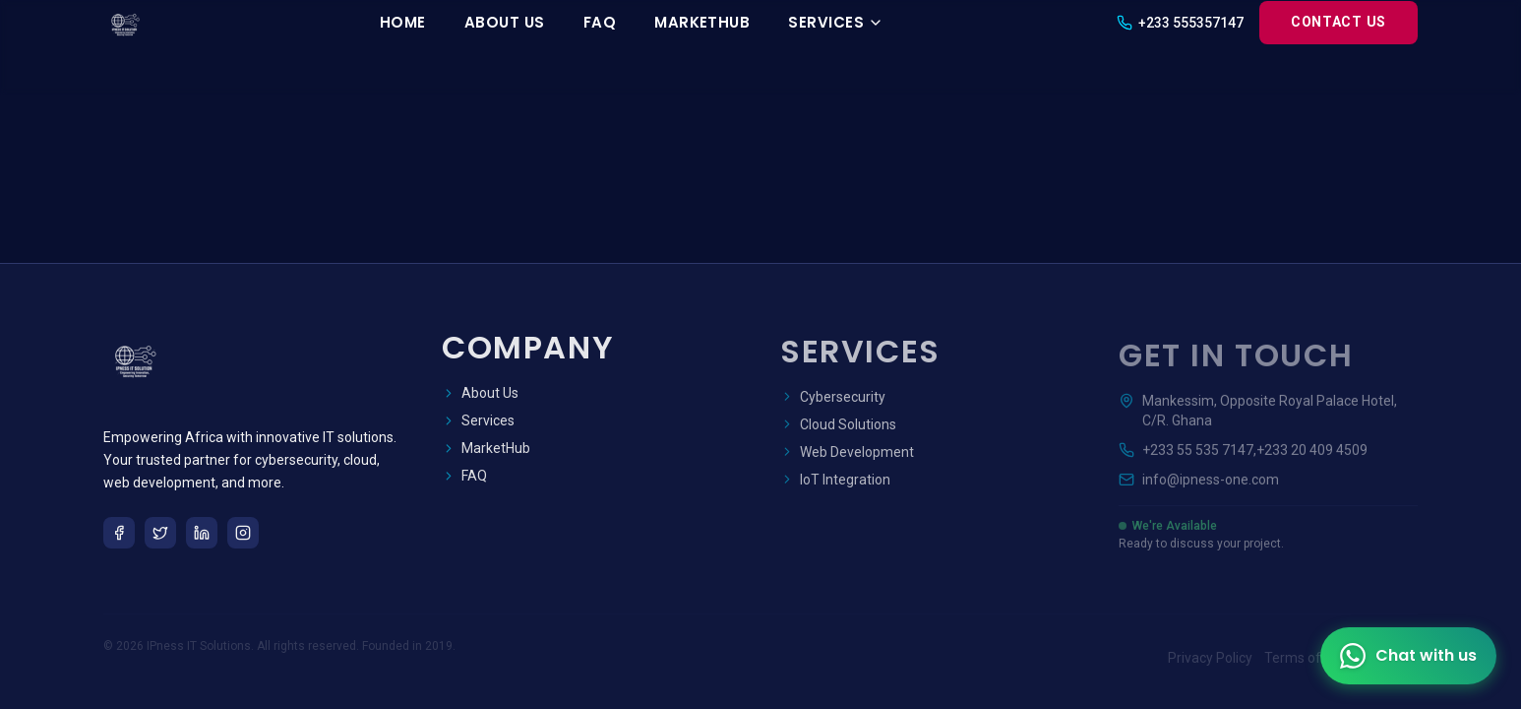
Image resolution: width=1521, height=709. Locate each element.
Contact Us (1338, 22)
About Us (504, 22)
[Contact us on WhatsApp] (1408, 655)
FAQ (599, 22)
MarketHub (702, 22)
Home (403, 22)
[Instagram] (243, 533)
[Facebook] (119, 533)
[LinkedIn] (201, 533)
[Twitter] (160, 533)
